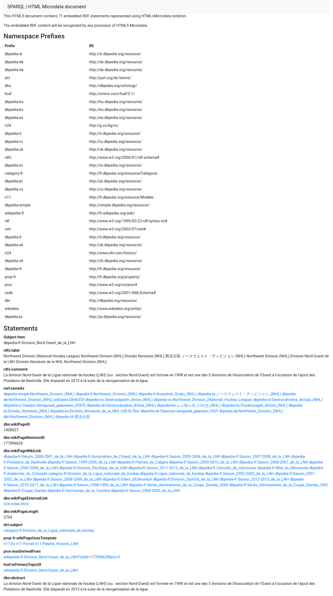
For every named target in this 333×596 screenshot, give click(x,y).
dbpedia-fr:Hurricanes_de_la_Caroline (79, 490)
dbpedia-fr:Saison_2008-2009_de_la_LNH (67, 479)
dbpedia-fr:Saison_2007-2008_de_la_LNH (255, 456)
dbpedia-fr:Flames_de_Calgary (142, 462)
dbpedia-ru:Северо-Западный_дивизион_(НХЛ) (45, 405)
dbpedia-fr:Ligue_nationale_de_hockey (172, 473)
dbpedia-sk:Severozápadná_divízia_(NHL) (121, 405)
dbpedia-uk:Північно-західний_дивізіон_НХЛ (179, 411)
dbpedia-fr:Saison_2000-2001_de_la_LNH (38, 456)
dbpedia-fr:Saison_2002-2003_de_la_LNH (239, 473)
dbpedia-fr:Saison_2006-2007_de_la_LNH (273, 462)
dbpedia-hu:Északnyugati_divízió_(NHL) (254, 405)
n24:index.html (16, 504)
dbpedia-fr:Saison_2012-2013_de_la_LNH (254, 479)
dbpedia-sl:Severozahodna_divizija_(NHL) (288, 399)
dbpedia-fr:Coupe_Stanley (25, 490)
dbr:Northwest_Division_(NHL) (29, 416)
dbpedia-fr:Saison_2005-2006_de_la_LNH (185, 456)
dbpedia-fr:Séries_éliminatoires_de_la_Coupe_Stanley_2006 (178, 485)
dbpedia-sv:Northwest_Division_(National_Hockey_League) (202, 399)
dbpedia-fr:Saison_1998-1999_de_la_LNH (93, 485)
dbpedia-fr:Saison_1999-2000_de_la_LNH (81, 462)
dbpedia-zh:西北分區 (72, 416)
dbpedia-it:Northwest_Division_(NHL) (107, 394)
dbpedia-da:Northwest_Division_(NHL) (251, 411)
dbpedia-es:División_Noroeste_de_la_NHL (85, 411)
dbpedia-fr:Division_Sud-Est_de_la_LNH (186, 479)
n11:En (9, 543)
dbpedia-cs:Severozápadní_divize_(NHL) (119, 399)
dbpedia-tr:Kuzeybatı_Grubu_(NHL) (168, 394)
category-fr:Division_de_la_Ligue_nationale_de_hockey (93, 473)
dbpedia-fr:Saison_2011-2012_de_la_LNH (162, 468)
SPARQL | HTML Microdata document (46, 6)
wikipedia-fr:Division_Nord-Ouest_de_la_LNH (41, 570)
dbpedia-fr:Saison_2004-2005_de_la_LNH (145, 490)
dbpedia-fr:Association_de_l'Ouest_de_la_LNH (111, 456)
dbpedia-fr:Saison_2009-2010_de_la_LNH (203, 462)
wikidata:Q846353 (69, 399)
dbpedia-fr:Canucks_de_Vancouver (227, 468)
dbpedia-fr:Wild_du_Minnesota (282, 468)
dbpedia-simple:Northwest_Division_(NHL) (39, 394)
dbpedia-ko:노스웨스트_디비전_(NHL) (188, 405)
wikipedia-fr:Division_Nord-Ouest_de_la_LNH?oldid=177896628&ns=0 (62, 557)
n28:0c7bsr (130, 411)
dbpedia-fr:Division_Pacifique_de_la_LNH (93, 468)
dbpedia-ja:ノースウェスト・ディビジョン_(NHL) (239, 394)
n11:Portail (25, 543)
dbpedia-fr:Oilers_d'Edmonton (127, 479)
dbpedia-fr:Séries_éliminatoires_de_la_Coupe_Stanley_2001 (279, 485)
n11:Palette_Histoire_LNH (56, 543)
